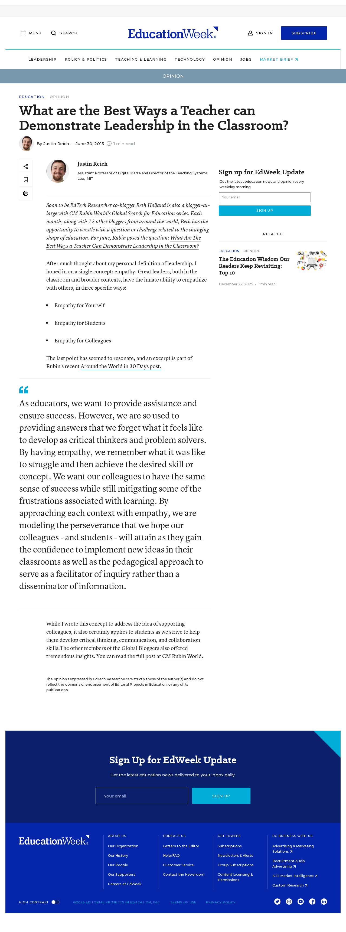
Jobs (256, 59)
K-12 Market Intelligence (295, 876)
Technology (199, 59)
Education (32, 97)
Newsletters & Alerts (235, 855)
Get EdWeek (229, 836)
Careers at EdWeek (124, 884)
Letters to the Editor (181, 846)
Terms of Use (183, 902)
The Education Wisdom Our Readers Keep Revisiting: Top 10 (254, 266)
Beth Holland (151, 205)
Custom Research (290, 885)
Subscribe (304, 33)
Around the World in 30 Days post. (121, 366)
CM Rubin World (88, 213)
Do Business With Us (292, 836)
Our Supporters (121, 874)
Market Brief (289, 59)
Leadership (52, 59)
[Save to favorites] (25, 180)
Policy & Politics (95, 59)
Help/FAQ (171, 855)
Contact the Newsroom (183, 874)
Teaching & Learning (151, 59)
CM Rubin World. (182, 656)
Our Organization (123, 846)
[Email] (142, 796)
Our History (118, 855)
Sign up (221, 796)
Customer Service (178, 865)
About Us (117, 836)
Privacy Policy (221, 902)
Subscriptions (230, 846)
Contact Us (174, 836)
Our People (118, 865)
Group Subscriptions (236, 865)
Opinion (232, 59)
